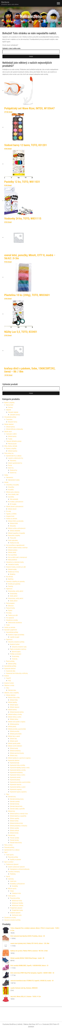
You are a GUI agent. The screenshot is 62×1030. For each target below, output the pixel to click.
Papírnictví (9, 589)
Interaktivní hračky (13, 564)
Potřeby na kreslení (15, 654)
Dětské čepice (14, 705)
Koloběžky (15, 886)
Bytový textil (9, 405)
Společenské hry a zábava (13, 456)
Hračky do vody (14, 543)
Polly (9, 681)
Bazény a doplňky (11, 448)
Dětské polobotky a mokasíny (18, 826)
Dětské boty (11, 811)
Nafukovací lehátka (17, 903)
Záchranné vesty (17, 915)
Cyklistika (11, 879)
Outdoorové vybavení (12, 864)
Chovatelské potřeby (10, 417)
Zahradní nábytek (13, 412)
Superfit (8, 678)
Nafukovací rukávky (17, 905)
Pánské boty (11, 835)
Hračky (6, 482)
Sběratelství (9, 477)
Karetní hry (13, 473)
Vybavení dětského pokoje (13, 441)
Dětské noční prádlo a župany (16, 722)
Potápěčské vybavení (16, 908)
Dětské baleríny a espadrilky (18, 816)
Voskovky (14, 659)
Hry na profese (12, 555)
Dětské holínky (14, 821)
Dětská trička (14, 700)
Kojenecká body (14, 763)
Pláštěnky (13, 874)
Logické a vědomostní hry (15, 458)
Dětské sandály (14, 828)
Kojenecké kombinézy (16, 772)
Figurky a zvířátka (11, 514)
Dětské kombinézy (15, 751)
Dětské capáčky (14, 818)
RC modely (13, 504)
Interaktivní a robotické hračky (15, 562)
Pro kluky (8, 613)
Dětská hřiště (14, 523)
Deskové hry (13, 470)
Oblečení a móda (9, 685)
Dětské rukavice (14, 707)
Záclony (10, 407)
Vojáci (8, 625)
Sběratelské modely (14, 480)
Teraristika (9, 419)
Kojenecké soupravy (16, 789)
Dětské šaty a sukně (14, 736)
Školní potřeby (10, 661)
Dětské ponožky (14, 731)
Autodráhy (11, 497)
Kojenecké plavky (15, 780)
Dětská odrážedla (15, 531)
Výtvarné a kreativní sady (19, 647)
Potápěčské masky (17, 910)
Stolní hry (11, 468)
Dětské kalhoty (10, 427)
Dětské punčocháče (15, 734)
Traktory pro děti (13, 615)
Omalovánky (13, 593)
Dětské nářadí (12, 552)
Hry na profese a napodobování (15, 545)
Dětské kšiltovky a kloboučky (14, 429)
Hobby (6, 475)
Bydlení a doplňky (9, 402)
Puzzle (10, 465)
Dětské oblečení (9, 424)
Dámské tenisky (14, 804)
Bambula (5, 2)
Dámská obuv (12, 690)
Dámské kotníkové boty (17, 799)
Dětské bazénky (12, 451)
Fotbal (12, 891)
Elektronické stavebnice (15, 622)
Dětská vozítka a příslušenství (16, 528)
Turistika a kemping (14, 872)
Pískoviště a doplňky (14, 535)
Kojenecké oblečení (10, 668)
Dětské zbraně (12, 509)
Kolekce (6, 676)
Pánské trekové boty (16, 843)
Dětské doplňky (12, 702)
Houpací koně (10, 516)
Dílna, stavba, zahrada (10, 446)
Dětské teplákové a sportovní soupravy (19, 758)
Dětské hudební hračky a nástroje (18, 547)
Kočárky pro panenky (14, 584)
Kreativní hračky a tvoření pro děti (16, 567)
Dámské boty (12, 797)
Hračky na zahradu (11, 518)
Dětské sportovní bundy (17, 753)
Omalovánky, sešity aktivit (15, 591)
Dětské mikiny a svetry (14, 717)
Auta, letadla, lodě (13, 494)
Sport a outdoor (8, 862)
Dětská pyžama (14, 724)
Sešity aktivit (13, 596)
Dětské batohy (12, 436)
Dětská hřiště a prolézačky (15, 521)
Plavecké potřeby (9, 847)
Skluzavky (13, 526)
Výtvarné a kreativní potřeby (16, 642)
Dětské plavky (12, 726)
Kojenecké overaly (15, 777)
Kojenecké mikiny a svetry (17, 775)
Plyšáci (10, 610)
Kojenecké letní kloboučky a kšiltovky (17, 673)
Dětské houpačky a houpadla (16, 533)
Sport (6, 852)
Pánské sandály (14, 838)
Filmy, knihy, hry (8, 453)
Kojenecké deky (10, 671)
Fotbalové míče (16, 893)
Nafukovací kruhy (17, 901)
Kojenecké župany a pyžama (18, 792)
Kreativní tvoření (14, 644)
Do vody (8, 511)
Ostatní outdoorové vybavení (16, 867)
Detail (10, 112)
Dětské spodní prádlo (14, 743)
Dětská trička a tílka (14, 697)
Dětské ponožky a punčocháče (17, 729)
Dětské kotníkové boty (16, 823)
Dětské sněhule (14, 830)
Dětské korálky (12, 569)
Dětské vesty (13, 755)
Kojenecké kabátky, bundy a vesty (20, 768)
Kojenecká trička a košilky (17, 765)
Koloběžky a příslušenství (17, 884)
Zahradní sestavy (15, 415)
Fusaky (10, 439)
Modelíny (12, 574)
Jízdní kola (13, 881)
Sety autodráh (14, 499)
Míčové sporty (12, 888)
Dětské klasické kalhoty (17, 712)
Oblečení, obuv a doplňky (11, 693)
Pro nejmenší (10, 618)
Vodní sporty (10, 855)
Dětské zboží (8, 431)
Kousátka (11, 489)
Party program (10, 603)
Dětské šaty (13, 739)
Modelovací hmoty (13, 572)
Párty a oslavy (8, 845)
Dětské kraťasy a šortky (15, 714)
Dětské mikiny (14, 719)
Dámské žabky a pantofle (17, 809)
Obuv (7, 688)
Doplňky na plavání (15, 859)
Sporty (8, 876)
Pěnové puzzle (12, 444)
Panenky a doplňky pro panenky (15, 581)
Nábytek (8, 410)
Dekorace (11, 606)
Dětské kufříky (12, 664)
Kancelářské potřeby (12, 632)
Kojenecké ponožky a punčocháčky (20, 782)
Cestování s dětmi (11, 434)
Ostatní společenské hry (15, 463)
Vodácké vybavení (15, 913)
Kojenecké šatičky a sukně (17, 787)
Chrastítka (11, 487)
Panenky (10, 586)
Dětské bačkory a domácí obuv (19, 814)
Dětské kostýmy (12, 550)
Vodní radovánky (13, 540)
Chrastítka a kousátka (12, 485)
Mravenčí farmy (12, 422)
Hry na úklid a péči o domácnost (17, 557)
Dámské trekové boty (16, 806)
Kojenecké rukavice (15, 784)
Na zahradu (9, 576)
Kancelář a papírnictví (10, 630)
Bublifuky (10, 579)
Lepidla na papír (14, 637)
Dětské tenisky (14, 833)
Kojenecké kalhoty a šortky (18, 770)
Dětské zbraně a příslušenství (14, 506)
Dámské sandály (15, 801)
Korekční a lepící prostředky (16, 635)
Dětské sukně (14, 741)
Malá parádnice (12, 560)
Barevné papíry (16, 652)
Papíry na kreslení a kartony (18, 649)
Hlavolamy (13, 460)
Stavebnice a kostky (12, 620)
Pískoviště (13, 538)
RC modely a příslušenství (15, 502)
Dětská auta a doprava (12, 492)
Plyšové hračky (10, 608)
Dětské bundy (14, 748)
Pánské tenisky (14, 840)
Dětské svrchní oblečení (15, 746)
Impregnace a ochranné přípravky (20, 869)
